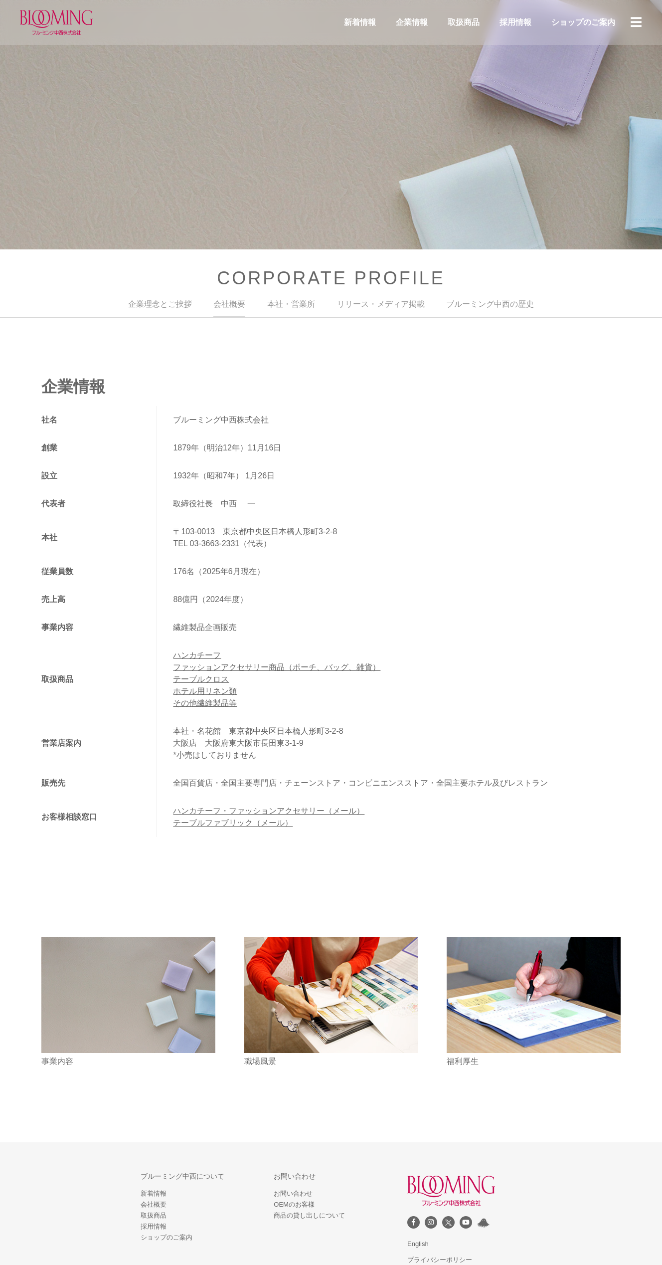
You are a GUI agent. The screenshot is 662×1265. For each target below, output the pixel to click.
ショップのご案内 (583, 22)
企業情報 (412, 22)
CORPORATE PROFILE (331, 278)
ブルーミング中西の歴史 (490, 304)
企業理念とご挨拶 (160, 304)
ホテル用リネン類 (205, 691)
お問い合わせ (293, 1193)
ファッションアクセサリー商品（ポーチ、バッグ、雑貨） (276, 667)
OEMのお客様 (294, 1204)
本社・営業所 (291, 304)
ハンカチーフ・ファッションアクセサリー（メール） (268, 811)
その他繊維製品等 (205, 703)
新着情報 (360, 22)
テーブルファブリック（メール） (233, 823)
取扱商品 (464, 22)
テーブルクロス (201, 679)
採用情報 (515, 22)
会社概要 (229, 304)
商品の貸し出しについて (309, 1215)
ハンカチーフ (197, 655)
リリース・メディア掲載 (381, 304)
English (418, 1244)
